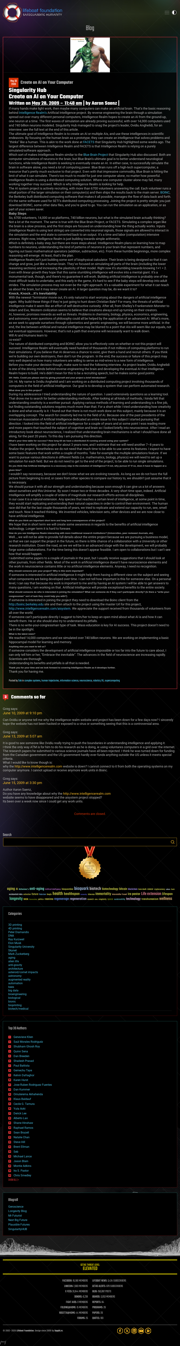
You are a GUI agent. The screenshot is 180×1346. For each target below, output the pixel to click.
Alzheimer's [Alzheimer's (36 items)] (24, 889)
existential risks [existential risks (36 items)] (15, 894)
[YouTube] (141, 1331)
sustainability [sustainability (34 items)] (119, 899)
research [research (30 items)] (90, 899)
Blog (90, 28)
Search (172, 842)
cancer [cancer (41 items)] (150, 889)
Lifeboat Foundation (25, 1331)
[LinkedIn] (134, 1331)
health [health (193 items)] (58, 893)
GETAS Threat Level (90, 1267)
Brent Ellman (21, 1146)
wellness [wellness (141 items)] (165, 899)
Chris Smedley (22, 1175)
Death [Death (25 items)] (173, 889)
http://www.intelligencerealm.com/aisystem (39, 608)
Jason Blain (21, 1161)
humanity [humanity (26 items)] (84, 895)
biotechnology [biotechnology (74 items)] (110, 889)
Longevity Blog (17, 1211)
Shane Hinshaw (23, 1123)
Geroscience (15, 1206)
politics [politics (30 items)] (41, 899)
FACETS (88, 142)
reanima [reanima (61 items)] (49, 899)
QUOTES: (96, 1318)
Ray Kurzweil (16, 939)
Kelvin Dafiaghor (24, 1075)
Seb (20, 680)
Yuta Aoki (19, 1108)
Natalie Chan (22, 1137)
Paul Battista (22, 1065)
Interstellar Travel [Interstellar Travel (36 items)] (119, 894)
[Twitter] (127, 1331)
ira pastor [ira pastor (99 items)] (134, 894)
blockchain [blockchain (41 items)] (132, 889)
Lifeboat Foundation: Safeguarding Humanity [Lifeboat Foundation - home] (81, 12)
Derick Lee (20, 1113)
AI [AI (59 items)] (17, 889)
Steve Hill (19, 1142)
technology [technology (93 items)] (133, 899)
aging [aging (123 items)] (11, 889)
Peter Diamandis (18, 932)
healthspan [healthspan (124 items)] (72, 894)
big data (13, 990)
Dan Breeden (21, 1056)
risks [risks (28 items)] (96, 899)
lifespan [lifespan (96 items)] (167, 894)
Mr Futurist (15, 1215)
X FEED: (68, 1291)
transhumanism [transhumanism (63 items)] (150, 899)
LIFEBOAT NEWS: (99, 1281)
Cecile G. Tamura (24, 1104)
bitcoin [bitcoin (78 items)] (123, 889)
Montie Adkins (22, 1166)
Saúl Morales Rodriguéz (28, 1041)
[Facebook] (120, 1331)
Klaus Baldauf (22, 1099)
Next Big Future (17, 1220)
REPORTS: (96, 1302)
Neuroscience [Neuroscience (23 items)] (33, 900)
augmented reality (19, 979)
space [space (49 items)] (110, 899)
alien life (13, 961)
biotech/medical (18, 1008)
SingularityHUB (17, 1229)
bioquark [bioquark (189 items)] (81, 888)
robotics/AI (98, 680)
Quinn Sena (21, 1051)
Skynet (12, 950)
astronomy (15, 976)
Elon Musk (14, 943)
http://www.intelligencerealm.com (38, 766)
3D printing (15, 924)
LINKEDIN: (68, 1286)
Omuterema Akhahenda (28, 1094)
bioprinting (15, 1005)
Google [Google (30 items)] (49, 894)
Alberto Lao (21, 1118)
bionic (12, 1001)
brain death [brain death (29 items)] (142, 889)
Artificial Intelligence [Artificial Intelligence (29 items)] (53, 889)
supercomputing (112, 680)
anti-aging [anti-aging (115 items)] (37, 889)
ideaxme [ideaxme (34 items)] (91, 894)
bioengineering (17, 994)
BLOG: (94, 1291)
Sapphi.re (58, 1331)
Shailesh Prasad (24, 1061)
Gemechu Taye (23, 1070)
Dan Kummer (22, 1089)
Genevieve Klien (23, 1037)
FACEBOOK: (67, 1281)
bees (11, 987)
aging (11, 957)
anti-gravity (15, 965)
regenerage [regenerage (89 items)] (61, 899)
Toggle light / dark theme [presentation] (174, 12)
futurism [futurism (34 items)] (42, 894)
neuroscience (85, 680)
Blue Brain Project (95, 154)
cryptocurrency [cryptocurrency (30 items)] (159, 889)
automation (15, 983)
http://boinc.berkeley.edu (26, 604)
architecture (15, 968)
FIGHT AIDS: (71, 1302)
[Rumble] (148, 1331)
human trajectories (50, 680)
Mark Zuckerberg (18, 954)
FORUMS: (81, 1318)
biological (14, 997)
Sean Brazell (21, 1132)
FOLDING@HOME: (68, 1307)
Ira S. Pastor (21, 1170)
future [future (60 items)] (35, 894)
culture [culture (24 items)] (168, 889)
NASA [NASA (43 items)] (26, 899)
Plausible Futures (19, 1224)
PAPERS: (96, 1313)
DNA (11, 935)
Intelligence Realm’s (32, 113)
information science (69, 680)
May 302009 (13, 83)
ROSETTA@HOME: (67, 1313)
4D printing (15, 928)
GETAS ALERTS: (99, 1286)
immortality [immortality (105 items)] (103, 894)
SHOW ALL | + (13, 1180)
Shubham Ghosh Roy (27, 1046)
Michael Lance (23, 1156)
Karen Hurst (21, 1080)
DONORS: (78, 1297)
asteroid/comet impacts (23, 972)
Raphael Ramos (23, 1127)
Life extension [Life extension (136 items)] (151, 894)
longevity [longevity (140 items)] (16, 899)
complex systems (32, 680)
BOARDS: (96, 1297)
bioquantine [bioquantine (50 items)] (67, 889)
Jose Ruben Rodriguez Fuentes (33, 1084)
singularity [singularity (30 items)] (103, 899)
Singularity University (21, 946)
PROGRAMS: (97, 1307)
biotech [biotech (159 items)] (95, 888)
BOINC (165, 192)
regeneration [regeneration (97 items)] (78, 899)
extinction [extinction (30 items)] (27, 894)
